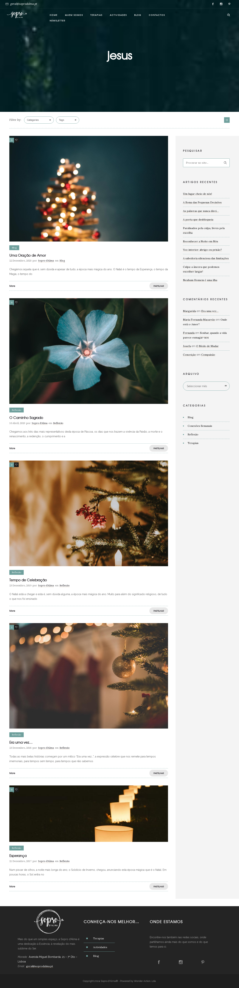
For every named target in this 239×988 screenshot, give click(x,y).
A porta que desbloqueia (198, 219)
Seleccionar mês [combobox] (197, 386)
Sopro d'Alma (46, 260)
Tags (61, 120)
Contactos (157, 14)
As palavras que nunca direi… (201, 211)
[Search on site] (206, 162)
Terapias (96, 14)
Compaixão (208, 354)
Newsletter (57, 20)
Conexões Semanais (200, 426)
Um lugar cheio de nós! (197, 194)
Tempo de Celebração (28, 579)
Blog (137, 14)
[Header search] (228, 15)
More (12, 286)
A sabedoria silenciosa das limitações (206, 258)
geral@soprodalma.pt (23, 3)
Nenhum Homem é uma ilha (200, 280)
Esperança (18, 855)
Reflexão (193, 434)
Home (54, 14)
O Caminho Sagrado (26, 417)
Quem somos (74, 14)
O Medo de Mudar (207, 346)
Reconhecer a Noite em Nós (200, 241)
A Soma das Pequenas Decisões (202, 202)
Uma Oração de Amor (27, 255)
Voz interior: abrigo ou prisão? (202, 249)
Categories (33, 120)
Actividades (118, 14)
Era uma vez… (20, 742)
